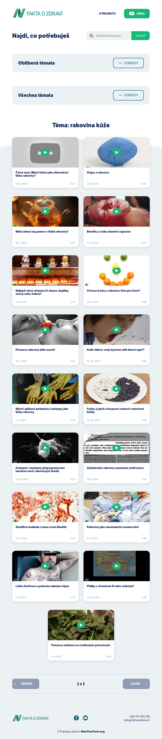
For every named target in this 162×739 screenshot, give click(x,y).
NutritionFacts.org (93, 731)
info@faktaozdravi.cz (137, 720)
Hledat (141, 36)
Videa (137, 13)
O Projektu (107, 13)
